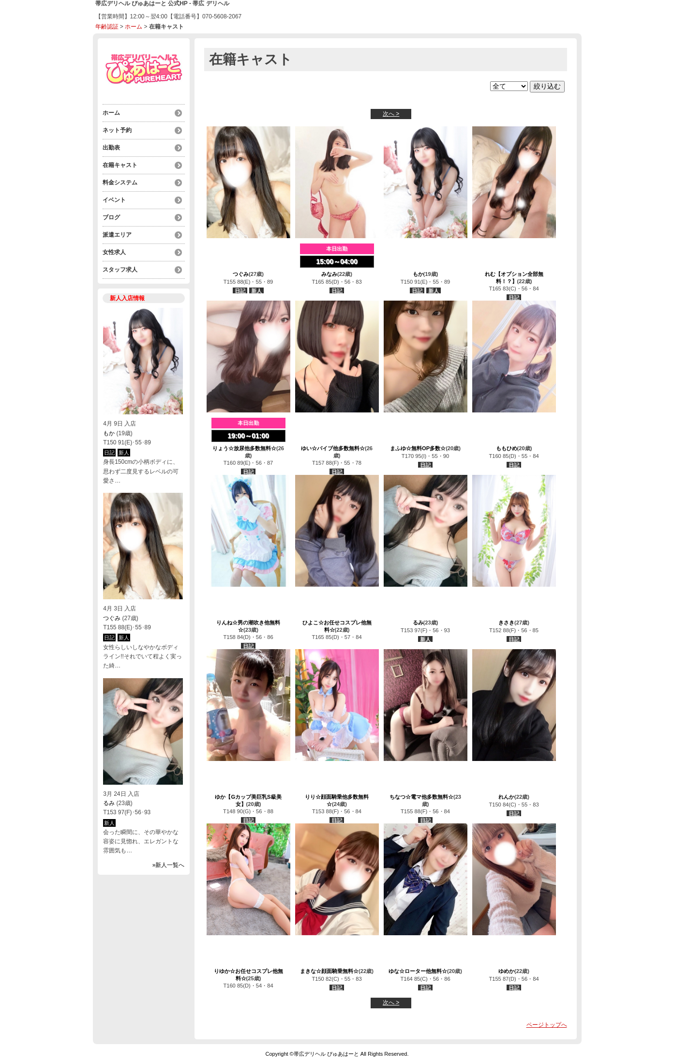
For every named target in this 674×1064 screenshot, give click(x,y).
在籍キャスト (120, 165)
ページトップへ (546, 1024)
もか (109, 433)
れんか (506, 797)
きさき (506, 622)
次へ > (391, 113)
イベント (114, 200)
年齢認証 (107, 26)
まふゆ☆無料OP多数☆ (418, 448)
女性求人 (114, 252)
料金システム (120, 182)
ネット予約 (117, 130)
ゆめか (506, 971)
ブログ (111, 217)
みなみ (329, 274)
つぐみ (111, 618)
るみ (109, 803)
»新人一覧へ (168, 865)
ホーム (133, 26)
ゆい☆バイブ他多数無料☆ (333, 448)
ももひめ (506, 448)
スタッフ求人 (120, 269)
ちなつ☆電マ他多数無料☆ (421, 797)
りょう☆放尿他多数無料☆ (244, 448)
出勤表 (111, 147)
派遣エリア (117, 234)
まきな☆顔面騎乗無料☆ (329, 971)
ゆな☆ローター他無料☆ (418, 971)
